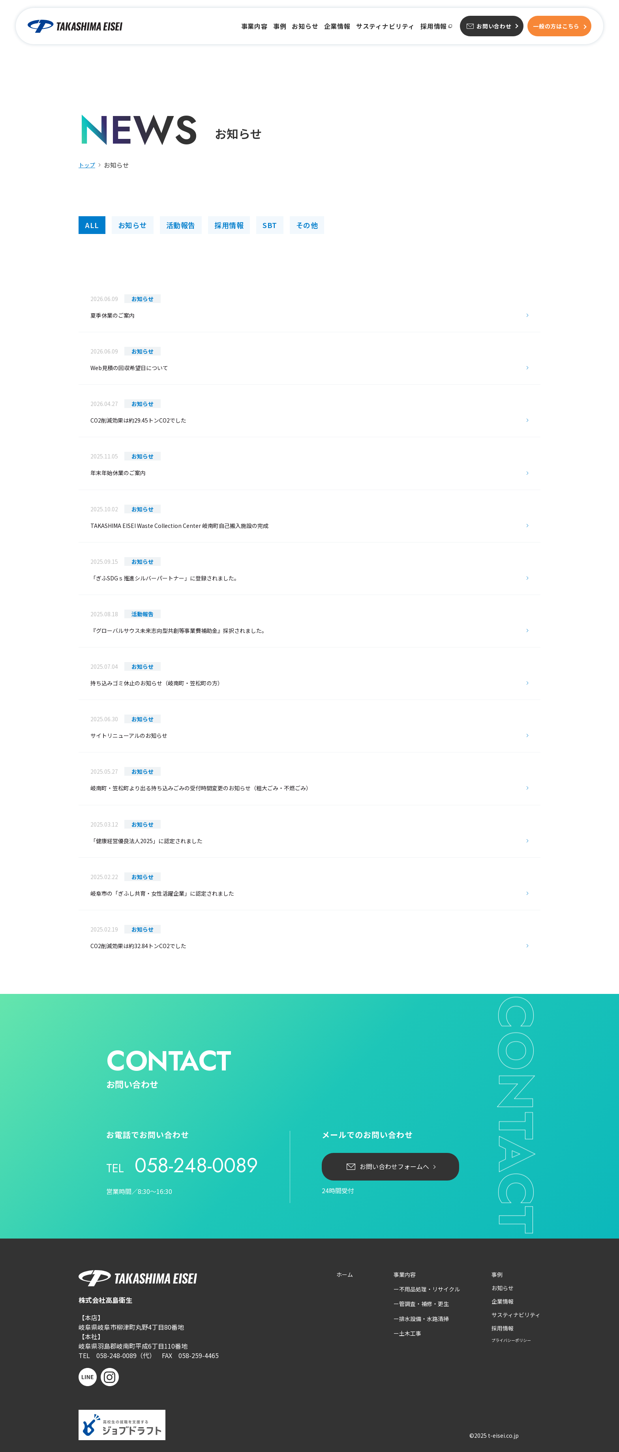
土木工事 (410, 1333)
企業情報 (337, 26)
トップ (87, 165)
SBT (270, 225)
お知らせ (305, 26)
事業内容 (254, 26)
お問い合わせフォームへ (394, 1166)
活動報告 (180, 225)
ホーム (344, 1274)
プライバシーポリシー (511, 1340)
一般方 (556, 26)
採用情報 (433, 26)
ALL (92, 225)
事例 (280, 26)
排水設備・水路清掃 (424, 1319)
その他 (307, 225)
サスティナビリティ (385, 26)
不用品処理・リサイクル (429, 1289)
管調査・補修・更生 (424, 1304)
